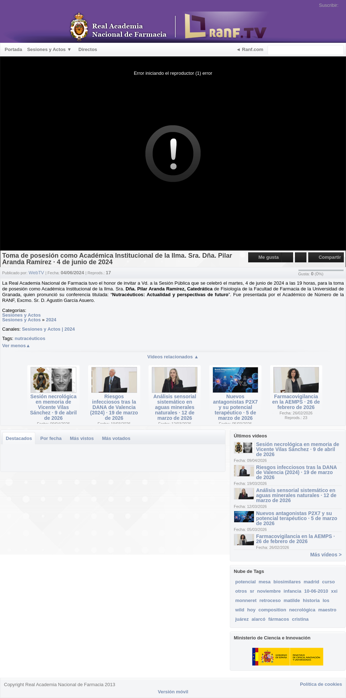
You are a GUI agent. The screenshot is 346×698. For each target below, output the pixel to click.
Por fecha (51, 438)
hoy (251, 609)
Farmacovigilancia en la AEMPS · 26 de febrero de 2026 (296, 402)
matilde (291, 600)
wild (239, 609)
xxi (334, 591)
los (326, 600)
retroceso (270, 600)
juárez (242, 619)
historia (311, 600)
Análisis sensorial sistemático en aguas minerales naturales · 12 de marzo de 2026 (174, 407)
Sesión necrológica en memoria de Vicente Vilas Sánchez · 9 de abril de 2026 (53, 407)
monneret (245, 600)
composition (272, 609)
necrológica (302, 609)
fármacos (278, 619)
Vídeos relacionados (173, 356)
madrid (311, 581)
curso (328, 581)
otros (241, 591)
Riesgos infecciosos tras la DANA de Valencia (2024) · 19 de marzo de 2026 (114, 407)
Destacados (19, 438)
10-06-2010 (316, 591)
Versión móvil (173, 691)
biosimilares (287, 581)
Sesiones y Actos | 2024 (48, 329)
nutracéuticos (30, 338)
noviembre (269, 591)
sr (252, 591)
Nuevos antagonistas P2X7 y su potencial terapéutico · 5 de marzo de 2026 (235, 407)
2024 (51, 319)
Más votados (116, 438)
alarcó (258, 619)
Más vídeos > (326, 554)
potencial (245, 581)
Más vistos (82, 438)
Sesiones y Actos (21, 315)
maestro (327, 609)
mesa (264, 581)
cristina (300, 619)
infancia (292, 591)
